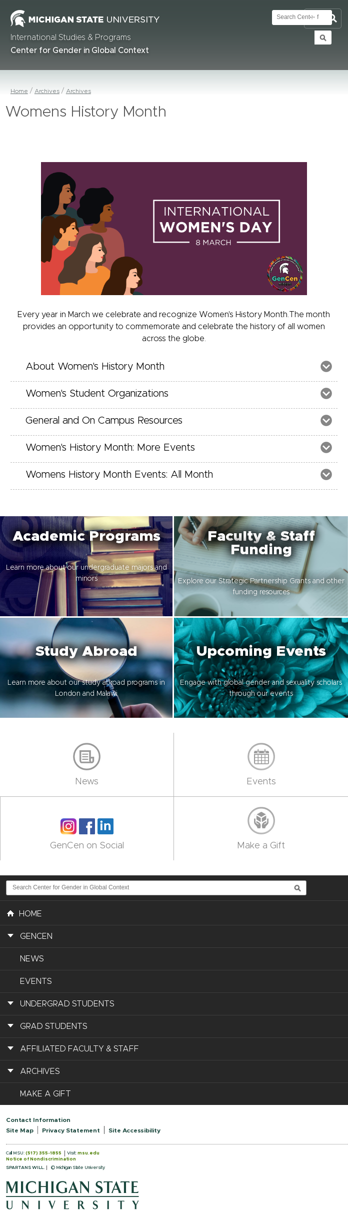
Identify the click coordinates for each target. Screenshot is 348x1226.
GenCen (36, 936)
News (86, 781)
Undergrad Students (67, 1004)
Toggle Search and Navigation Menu (323, 19)
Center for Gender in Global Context (79, 51)
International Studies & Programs (70, 38)
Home (19, 91)
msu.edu (89, 1153)
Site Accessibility (134, 1130)
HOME (24, 913)
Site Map (20, 1130)
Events (261, 781)
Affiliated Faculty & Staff (79, 1049)
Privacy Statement (71, 1130)
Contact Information (38, 1120)
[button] (87, 566)
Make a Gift (261, 845)
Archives (47, 91)
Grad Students (54, 1026)
